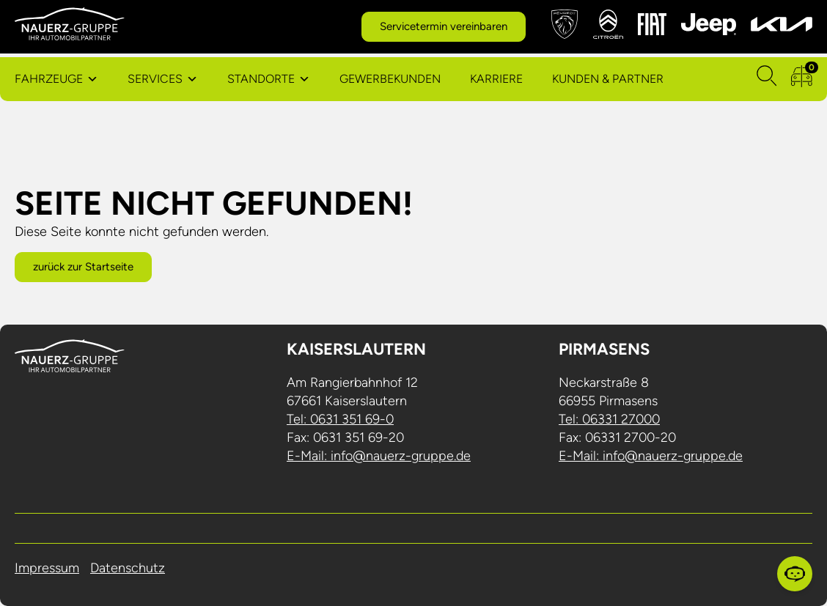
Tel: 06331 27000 (609, 419)
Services (155, 79)
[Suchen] (767, 79)
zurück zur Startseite (83, 266)
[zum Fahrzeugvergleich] (801, 79)
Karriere (496, 79)
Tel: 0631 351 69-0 (340, 419)
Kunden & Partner (608, 79)
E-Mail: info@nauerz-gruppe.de (379, 456)
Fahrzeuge (49, 79)
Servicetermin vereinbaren (443, 26)
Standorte (261, 79)
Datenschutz (127, 568)
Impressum (47, 568)
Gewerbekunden (390, 79)
